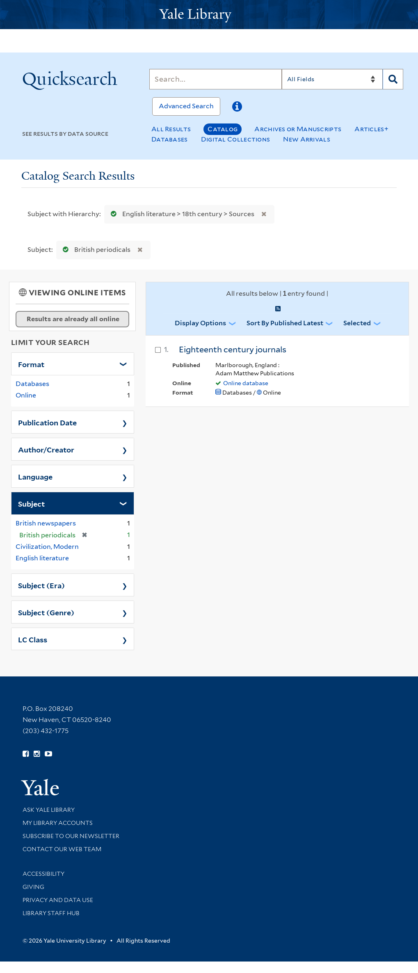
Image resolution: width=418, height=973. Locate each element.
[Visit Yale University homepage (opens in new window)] (40, 784)
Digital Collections (235, 139)
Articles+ (371, 129)
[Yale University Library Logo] (209, 14)
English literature (42, 558)
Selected (357, 323)
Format (31, 364)
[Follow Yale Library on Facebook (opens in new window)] (26, 754)
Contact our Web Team (62, 849)
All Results (171, 129)
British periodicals (95, 250)
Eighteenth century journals (232, 349)
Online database (245, 383)
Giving (33, 887)
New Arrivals (306, 139)
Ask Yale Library (49, 809)
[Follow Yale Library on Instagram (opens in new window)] (37, 754)
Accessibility (43, 873)
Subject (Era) (41, 585)
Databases (169, 139)
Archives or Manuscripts (297, 129)
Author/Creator (46, 449)
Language (35, 476)
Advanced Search (186, 106)
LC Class (32, 639)
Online (26, 395)
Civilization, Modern (47, 546)
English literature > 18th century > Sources (181, 214)
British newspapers (46, 523)
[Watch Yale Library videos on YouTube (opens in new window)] (48, 754)
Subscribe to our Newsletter (71, 836)
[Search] (215, 79)
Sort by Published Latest (285, 323)
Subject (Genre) (46, 612)
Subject (31, 503)
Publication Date (47, 422)
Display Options (200, 323)
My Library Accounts (58, 823)
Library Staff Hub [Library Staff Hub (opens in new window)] (51, 913)
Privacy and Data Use (58, 900)
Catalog (223, 129)
